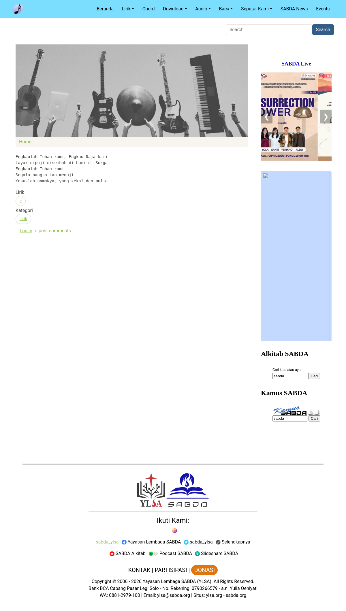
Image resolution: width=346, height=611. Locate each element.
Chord (148, 9)
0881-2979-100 (124, 595)
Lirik (126, 9)
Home (25, 142)
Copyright (101, 581)
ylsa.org (214, 595)
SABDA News (294, 9)
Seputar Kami (255, 9)
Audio (201, 9)
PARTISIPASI (171, 570)
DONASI (204, 570)
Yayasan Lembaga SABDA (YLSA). (178, 581)
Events (323, 9)
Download (173, 9)
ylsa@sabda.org (173, 595)
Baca (224, 9)
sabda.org (236, 595)
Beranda (105, 9)
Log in (26, 230)
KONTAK (139, 570)
